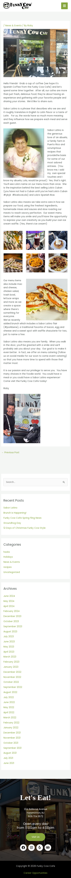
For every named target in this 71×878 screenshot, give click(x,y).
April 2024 (9, 606)
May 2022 (8, 707)
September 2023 (12, 626)
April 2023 (8, 651)
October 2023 (11, 621)
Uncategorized (11, 572)
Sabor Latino (10, 507)
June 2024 (9, 596)
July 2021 (8, 758)
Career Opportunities (35, 873)
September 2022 (12, 687)
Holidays (8, 556)
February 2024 (11, 611)
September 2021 (12, 748)
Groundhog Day (12, 523)
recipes (7, 567)
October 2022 (11, 682)
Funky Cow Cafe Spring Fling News (22, 517)
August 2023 (10, 631)
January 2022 (10, 727)
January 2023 (10, 666)
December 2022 (12, 672)
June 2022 (9, 702)
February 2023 (11, 661)
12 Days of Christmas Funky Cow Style (24, 528)
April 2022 (8, 712)
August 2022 (10, 692)
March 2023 (9, 656)
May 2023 (8, 646)
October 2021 (10, 742)
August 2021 (10, 752)
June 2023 (9, 641)
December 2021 (12, 732)
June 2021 (8, 763)
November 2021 (11, 737)
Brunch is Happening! (14, 512)
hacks (6, 552)
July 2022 (8, 697)
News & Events (13, 25)
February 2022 (11, 722)
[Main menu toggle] (64, 5)
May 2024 (8, 601)
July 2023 (8, 636)
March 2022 (9, 717)
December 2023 (12, 616)
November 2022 (12, 677)
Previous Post (10, 452)
